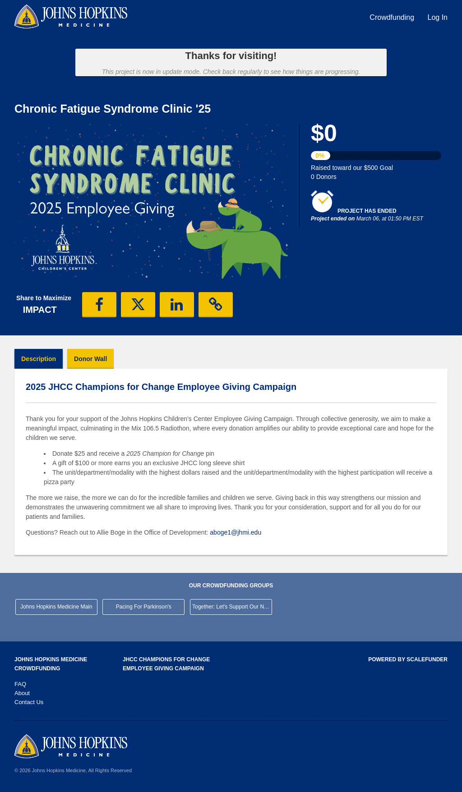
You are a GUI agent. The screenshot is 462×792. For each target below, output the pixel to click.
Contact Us (28, 702)
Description (38, 358)
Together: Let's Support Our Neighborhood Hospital (232, 607)
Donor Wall (90, 358)
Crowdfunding (393, 17)
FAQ (20, 684)
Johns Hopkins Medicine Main (56, 607)
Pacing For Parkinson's (143, 607)
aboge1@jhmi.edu (235, 532)
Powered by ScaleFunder (408, 659)
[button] (99, 304)
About (22, 693)
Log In (438, 17)
